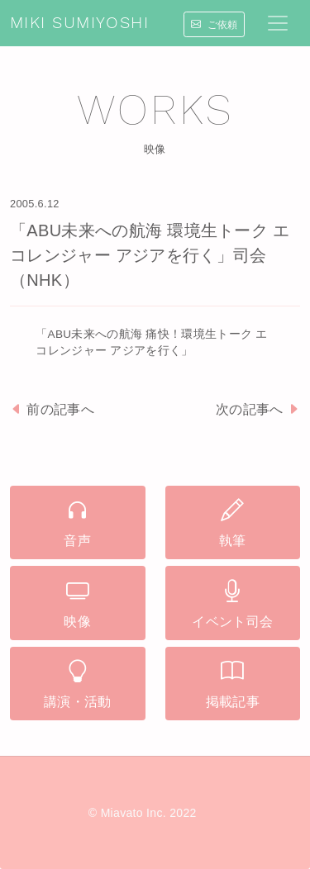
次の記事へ (258, 409)
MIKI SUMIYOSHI (79, 23)
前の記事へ (52, 409)
